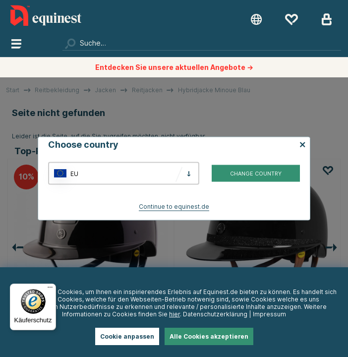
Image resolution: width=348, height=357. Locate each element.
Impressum (269, 314)
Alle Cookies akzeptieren (209, 336)
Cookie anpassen (127, 336)
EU (74, 173)
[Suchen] (201, 43)
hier (174, 314)
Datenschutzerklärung (215, 314)
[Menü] (50, 290)
